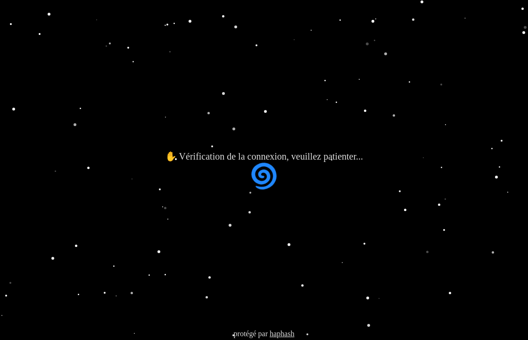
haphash (282, 334)
